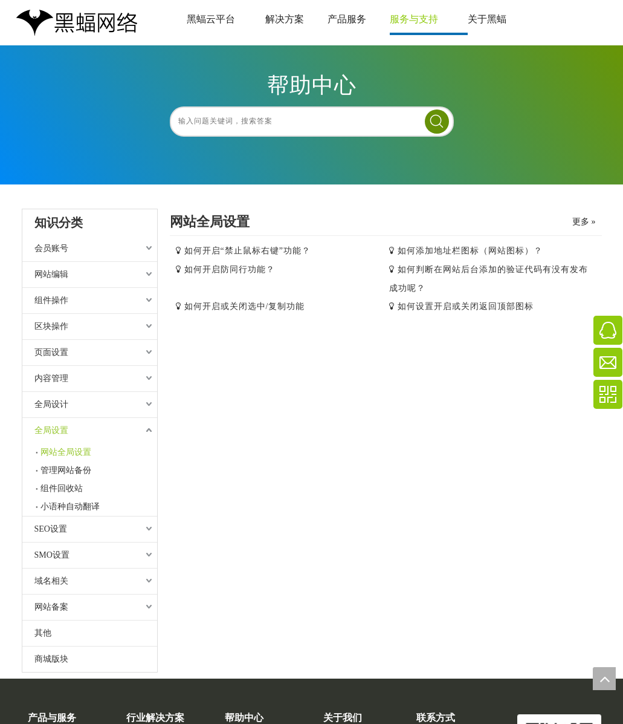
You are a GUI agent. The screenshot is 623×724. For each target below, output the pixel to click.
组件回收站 (61, 488)
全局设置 (51, 430)
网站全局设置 (65, 452)
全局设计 (51, 404)
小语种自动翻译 (70, 506)
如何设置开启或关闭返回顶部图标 (466, 306)
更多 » (584, 222)
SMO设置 (51, 554)
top (604, 678)
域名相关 (51, 580)
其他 (42, 633)
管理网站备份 (65, 470)
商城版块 (51, 659)
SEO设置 (50, 528)
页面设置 (51, 352)
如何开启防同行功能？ (229, 269)
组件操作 (51, 300)
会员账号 (51, 248)
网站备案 (51, 606)
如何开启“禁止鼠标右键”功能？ (247, 250)
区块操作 (51, 326)
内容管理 (51, 378)
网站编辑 (51, 274)
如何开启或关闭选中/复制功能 (244, 306)
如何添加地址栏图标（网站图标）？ (470, 250)
